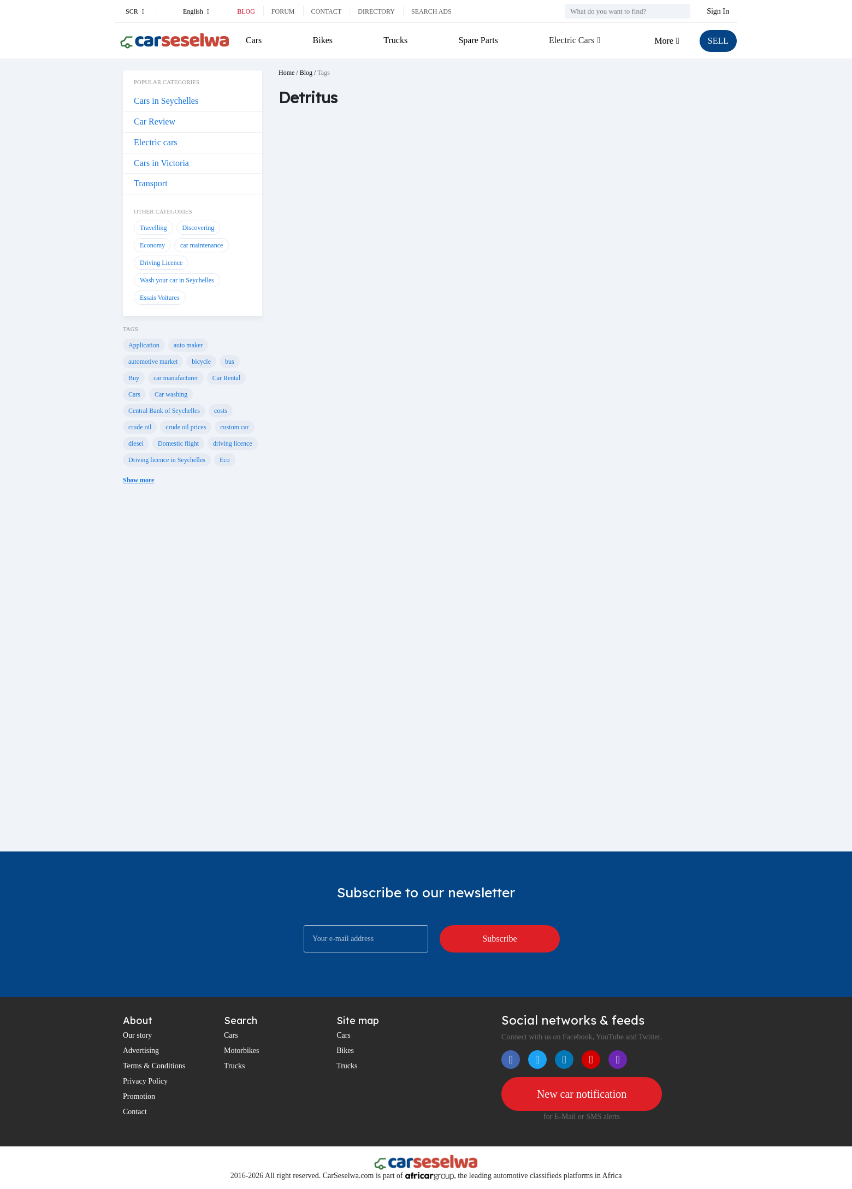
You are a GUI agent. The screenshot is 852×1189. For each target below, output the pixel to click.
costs (220, 411)
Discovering (198, 228)
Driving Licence (161, 263)
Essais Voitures (160, 297)
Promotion (139, 1096)
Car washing (171, 394)
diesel (136, 443)
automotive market (152, 361)
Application (143, 345)
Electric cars (155, 142)
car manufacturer (175, 378)
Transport (151, 183)
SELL (718, 40)
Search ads (431, 11)
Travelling (153, 228)
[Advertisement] (192, 676)
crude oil (139, 427)
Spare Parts (478, 40)
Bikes (323, 40)
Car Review (154, 121)
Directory (376, 11)
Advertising (141, 1050)
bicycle (201, 361)
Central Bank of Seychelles (164, 411)
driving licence (232, 443)
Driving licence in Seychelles (166, 460)
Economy (152, 245)
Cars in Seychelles (166, 100)
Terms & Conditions (154, 1066)
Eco (225, 460)
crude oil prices (185, 427)
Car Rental (226, 378)
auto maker (188, 345)
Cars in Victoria (161, 163)
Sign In (718, 11)
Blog (246, 11)
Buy (133, 378)
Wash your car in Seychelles (177, 280)
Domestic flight (178, 443)
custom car (234, 427)
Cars (254, 40)
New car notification (581, 1094)
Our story (137, 1035)
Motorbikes (241, 1050)
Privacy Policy (145, 1081)
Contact (326, 11)
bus (229, 361)
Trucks (395, 40)
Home (286, 72)
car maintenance (201, 245)
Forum (283, 11)
